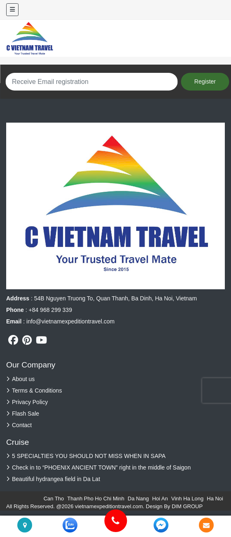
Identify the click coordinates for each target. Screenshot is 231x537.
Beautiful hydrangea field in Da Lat (56, 479)
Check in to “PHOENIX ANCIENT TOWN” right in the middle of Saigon (101, 467)
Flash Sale (25, 413)
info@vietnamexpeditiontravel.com (70, 321)
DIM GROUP (187, 506)
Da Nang (138, 498)
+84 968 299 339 (50, 310)
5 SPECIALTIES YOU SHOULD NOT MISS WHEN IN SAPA (89, 456)
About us (23, 379)
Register (205, 81)
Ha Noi (215, 498)
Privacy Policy (30, 402)
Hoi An (160, 498)
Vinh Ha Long (187, 498)
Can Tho (54, 498)
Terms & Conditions (37, 390)
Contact (22, 425)
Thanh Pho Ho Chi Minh (95, 498)
